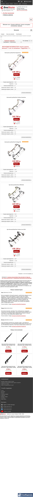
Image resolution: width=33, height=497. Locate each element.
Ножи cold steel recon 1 (8, 278)
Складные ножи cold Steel (12, 277)
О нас (2, 390)
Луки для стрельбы (10, 34)
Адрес (20, 3)
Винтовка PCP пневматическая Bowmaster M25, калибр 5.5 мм (8, 345)
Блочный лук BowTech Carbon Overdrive (16, 97)
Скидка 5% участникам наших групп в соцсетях (11, 382)
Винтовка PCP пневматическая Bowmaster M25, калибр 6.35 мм (24, 345)
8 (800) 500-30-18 (6, 406)
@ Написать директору (8, 14)
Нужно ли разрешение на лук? (7, 385)
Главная (2, 34)
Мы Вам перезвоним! (8, 13)
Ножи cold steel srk (22, 277)
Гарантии (16, 3)
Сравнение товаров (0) (9, 40)
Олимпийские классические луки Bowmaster (22, 278)
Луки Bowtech (19, 34)
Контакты (3, 397)
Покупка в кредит (4, 394)
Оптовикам (24, 3)
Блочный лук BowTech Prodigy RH (13, 142)
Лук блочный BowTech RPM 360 (16, 184)
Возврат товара (4, 396)
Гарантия (3, 395)
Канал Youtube (6, 411)
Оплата (7, 3)
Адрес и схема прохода (8, 404)
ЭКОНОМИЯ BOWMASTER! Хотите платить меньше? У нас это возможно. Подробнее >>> (16, 47)
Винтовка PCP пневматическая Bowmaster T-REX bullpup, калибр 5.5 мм (8, 367)
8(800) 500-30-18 (22, 7)
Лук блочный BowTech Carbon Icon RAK (16, 229)
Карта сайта (3, 399)
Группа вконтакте (6, 409)
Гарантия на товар (5, 383)
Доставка (3, 3)
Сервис (11, 3)
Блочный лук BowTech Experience (13, 52)
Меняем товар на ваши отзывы (7, 381)
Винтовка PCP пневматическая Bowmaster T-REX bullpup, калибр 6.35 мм (24, 367)
